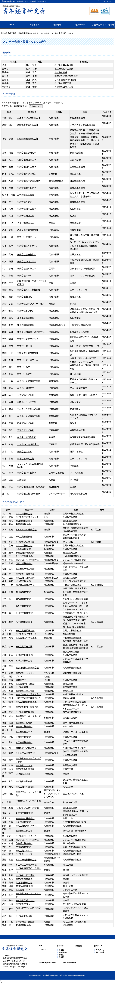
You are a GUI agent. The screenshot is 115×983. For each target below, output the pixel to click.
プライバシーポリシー (105, 1)
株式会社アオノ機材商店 (66, 75)
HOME (11, 24)
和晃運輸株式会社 (25, 324)
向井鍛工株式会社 (24, 843)
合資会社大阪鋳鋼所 (25, 552)
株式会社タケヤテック (27, 338)
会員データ (80, 24)
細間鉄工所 (21, 680)
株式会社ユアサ (24, 373)
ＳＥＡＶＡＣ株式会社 (26, 529)
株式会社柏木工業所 (64, 68)
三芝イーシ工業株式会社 (28, 117)
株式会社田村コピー (25, 830)
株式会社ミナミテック (26, 836)
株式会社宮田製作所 (25, 712)
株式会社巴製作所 (24, 722)
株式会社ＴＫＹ (23, 889)
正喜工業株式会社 (25, 317)
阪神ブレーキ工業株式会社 (28, 694)
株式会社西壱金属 (24, 646)
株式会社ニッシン (24, 850)
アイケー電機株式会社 (26, 859)
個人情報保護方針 (68, 962)
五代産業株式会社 (25, 194)
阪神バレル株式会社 (25, 818)
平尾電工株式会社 (24, 726)
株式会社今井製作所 (26, 472)
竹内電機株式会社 (24, 846)
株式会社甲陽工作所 (25, 568)
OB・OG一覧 (100, 952)
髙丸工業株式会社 (24, 605)
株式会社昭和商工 (25, 388)
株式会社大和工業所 (25, 875)
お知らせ (43, 949)
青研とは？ (34, 24)
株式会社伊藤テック (25, 900)
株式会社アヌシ (23, 903)
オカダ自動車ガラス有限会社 (30, 331)
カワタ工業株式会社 (25, 556)
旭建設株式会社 (23, 774)
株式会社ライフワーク (26, 634)
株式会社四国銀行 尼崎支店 (30, 486)
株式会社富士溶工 (25, 345)
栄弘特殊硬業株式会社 (27, 138)
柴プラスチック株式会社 (27, 559)
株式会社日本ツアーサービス (30, 303)
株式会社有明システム (26, 825)
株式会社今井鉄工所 (25, 577)
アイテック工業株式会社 (28, 409)
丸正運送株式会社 (24, 882)
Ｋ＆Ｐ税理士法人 (25, 222)
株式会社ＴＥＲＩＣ (25, 672)
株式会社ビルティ (24, 731)
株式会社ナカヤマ (24, 765)
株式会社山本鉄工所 (25, 573)
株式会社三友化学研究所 (28, 493)
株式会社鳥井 (61, 72)
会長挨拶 (61, 949)
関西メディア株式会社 (26, 747)
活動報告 (57, 24)
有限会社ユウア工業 (64, 86)
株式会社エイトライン (27, 245)
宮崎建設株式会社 (24, 925)
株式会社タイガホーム (27, 359)
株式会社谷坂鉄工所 (25, 630)
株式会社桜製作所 (24, 916)
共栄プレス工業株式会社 (27, 807)
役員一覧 (98, 949)
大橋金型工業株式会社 (27, 352)
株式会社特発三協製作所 (27, 706)
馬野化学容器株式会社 (27, 124)
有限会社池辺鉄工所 (26, 159)
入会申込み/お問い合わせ (103, 24)
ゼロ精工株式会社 (24, 736)
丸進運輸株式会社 (25, 395)
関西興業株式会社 (24, 598)
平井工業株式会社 (24, 513)
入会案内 (61, 957)
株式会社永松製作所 (25, 768)
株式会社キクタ (24, 201)
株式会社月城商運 (24, 878)
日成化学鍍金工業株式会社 (28, 697)
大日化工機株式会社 (25, 612)
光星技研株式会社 (24, 821)
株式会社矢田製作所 (26, 437)
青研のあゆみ (63, 952)
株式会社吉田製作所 (26, 254)
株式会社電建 (22, 687)
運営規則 (61, 956)
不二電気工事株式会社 (26, 864)
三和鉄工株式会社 (25, 430)
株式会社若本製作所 (64, 65)
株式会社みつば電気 (26, 173)
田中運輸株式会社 (25, 423)
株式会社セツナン (25, 310)
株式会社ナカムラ (24, 854)
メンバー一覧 (100, 951)
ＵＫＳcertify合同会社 (65, 79)
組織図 (61, 954)
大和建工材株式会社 (25, 655)
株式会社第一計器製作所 (28, 180)
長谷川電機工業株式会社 (27, 667)
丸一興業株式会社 (24, 621)
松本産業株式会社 (25, 458)
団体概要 (61, 951)
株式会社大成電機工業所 (28, 381)
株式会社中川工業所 (26, 261)
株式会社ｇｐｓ (24, 451)
